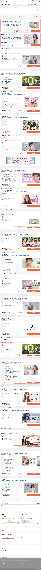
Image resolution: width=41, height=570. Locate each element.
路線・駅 (33, 537)
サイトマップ (22, 564)
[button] (20, 56)
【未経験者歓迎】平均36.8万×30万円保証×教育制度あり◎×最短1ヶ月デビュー (14, 362)
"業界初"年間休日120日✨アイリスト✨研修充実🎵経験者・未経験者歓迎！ (13, 170)
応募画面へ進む (35, 30)
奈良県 (6, 557)
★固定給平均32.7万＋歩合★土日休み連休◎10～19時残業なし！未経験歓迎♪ (13, 73)
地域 (8, 537)
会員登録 (38, 1)
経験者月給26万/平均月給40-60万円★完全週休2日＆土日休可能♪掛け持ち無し (14, 453)
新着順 (15, 16)
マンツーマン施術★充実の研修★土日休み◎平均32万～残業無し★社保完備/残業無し (15, 234)
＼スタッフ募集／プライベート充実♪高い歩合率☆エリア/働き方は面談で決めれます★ (15, 255)
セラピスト (19, 4)
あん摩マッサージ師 (36, 4)
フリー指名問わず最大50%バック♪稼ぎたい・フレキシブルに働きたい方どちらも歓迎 (15, 191)
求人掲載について (34, 0)
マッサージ (24, 4)
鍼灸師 (32, 4)
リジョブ (2, 557)
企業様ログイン (38, 0)
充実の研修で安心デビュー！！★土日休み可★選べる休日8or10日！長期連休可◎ (14, 389)
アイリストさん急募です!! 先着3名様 (7, 213)
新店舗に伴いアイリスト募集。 (6, 319)
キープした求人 (28, 1)
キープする (26, 30)
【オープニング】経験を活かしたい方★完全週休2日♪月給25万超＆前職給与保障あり (15, 117)
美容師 (2, 4)
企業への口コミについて (4, 563)
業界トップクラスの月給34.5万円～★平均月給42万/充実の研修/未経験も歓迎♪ (14, 94)
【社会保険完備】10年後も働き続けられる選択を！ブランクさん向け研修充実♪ (14, 298)
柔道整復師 (28, 4)
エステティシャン (14, 4)
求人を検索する (23, 1)
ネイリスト (9, 4)
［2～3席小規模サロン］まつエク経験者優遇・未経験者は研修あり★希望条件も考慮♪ (15, 410)
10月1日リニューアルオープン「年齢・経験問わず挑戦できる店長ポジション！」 (14, 480)
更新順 (19, 16)
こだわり (20, 537)
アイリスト (5, 4)
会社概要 (21, 563)
